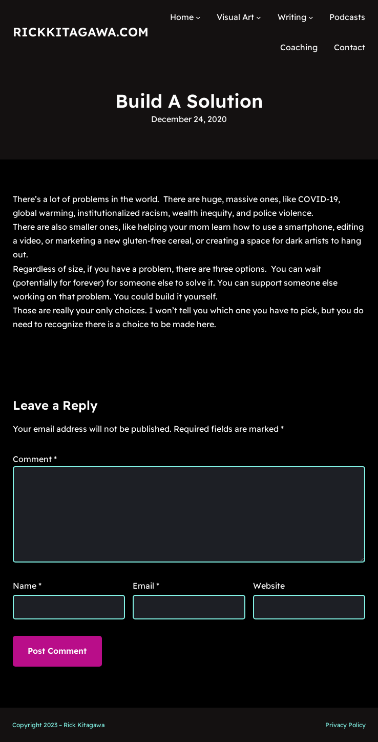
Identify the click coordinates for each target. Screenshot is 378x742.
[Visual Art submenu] (258, 17)
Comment (35, 459)
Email (146, 585)
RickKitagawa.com (81, 31)
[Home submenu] (198, 17)
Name (27, 585)
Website (269, 585)
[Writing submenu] (310, 17)
